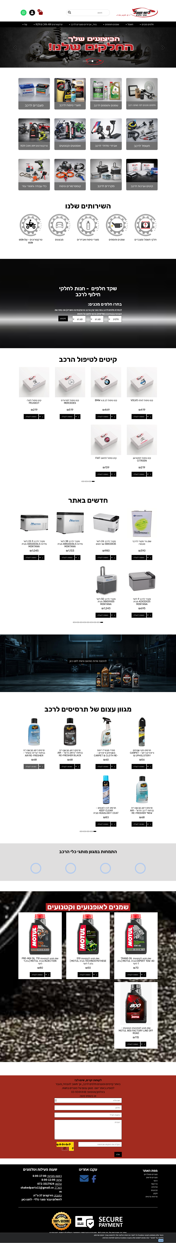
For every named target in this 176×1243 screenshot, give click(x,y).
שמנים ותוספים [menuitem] (111, 24)
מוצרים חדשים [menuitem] (152, 1177)
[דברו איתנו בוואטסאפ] (24, 13)
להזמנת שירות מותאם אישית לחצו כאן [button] (88, 661)
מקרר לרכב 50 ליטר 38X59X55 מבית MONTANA (106, 602)
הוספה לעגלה (138, 416)
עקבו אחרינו (88, 1169)
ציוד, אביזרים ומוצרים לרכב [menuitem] (83, 24)
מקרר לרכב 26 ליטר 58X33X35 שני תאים (106, 542)
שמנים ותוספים (117, 239)
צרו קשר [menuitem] (154, 1183)
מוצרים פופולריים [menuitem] (151, 1174)
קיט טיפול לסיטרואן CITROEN (142, 459)
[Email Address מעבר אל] (84, 1181)
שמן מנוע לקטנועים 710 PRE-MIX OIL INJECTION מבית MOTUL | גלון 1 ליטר (40, 961)
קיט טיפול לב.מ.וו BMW (106, 400)
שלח (118, 1154)
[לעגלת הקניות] (41, 12)
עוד (24, 24)
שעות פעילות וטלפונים (40, 1169)
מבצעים (59, 239)
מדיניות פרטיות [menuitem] (151, 1196)
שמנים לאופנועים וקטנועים (88, 907)
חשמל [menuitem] (129, 24)
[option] (88, 47)
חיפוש (63, 318)
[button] (13, 47)
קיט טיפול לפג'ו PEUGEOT (34, 401)
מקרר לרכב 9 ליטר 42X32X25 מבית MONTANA (142, 602)
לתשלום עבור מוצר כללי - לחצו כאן (42, 1199)
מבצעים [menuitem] (154, 1190)
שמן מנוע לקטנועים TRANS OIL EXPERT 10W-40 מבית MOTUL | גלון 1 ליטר (135, 961)
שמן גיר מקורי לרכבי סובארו (141, 542)
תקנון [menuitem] (155, 1193)
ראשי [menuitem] (156, 1180)
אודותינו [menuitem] (154, 1186)
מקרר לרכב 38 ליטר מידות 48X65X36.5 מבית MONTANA (70, 544)
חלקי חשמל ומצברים (146, 239)
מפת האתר (150, 1171)
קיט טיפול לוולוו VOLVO (142, 400)
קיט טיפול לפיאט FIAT (106, 458)
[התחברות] (32, 13)
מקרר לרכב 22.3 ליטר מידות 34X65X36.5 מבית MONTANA (34, 544)
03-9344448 (78, 1092)
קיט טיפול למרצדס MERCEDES (70, 401)
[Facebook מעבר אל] (94, 1181)
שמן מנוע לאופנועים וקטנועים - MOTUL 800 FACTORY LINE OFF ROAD (136, 1031)
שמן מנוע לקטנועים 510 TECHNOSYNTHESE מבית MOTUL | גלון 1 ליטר (88, 961)
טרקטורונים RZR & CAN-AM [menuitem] (48, 24)
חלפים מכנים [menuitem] (147, 24)
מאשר (161, 1240)
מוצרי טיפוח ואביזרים (88, 239)
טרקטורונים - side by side (30, 241)
